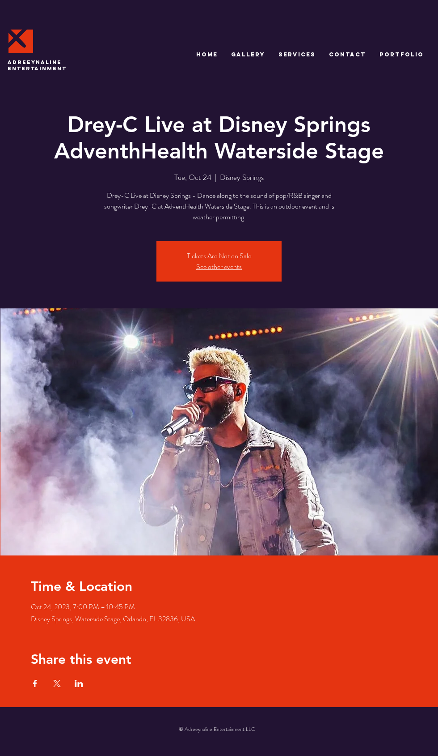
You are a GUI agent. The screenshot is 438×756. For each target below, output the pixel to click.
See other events (219, 266)
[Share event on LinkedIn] (79, 683)
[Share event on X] (57, 683)
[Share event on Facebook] (35, 683)
